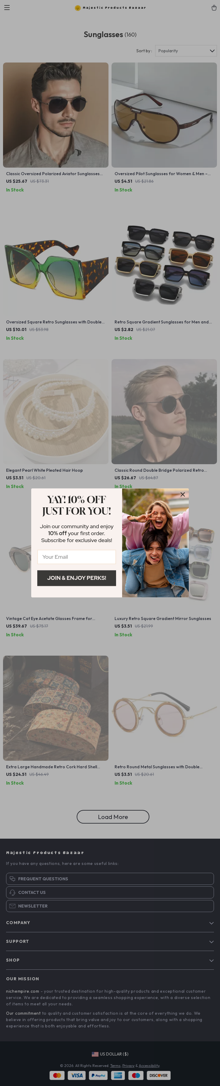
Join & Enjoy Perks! (76, 577)
